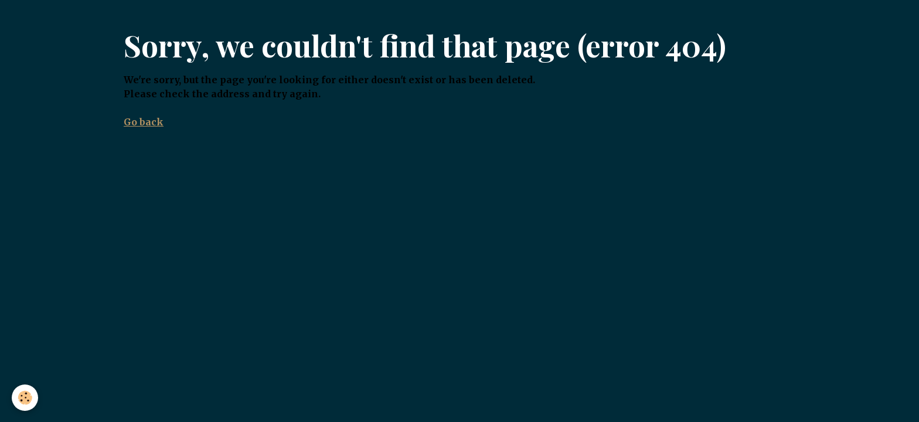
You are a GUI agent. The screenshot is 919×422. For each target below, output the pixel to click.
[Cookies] (25, 397)
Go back (144, 122)
